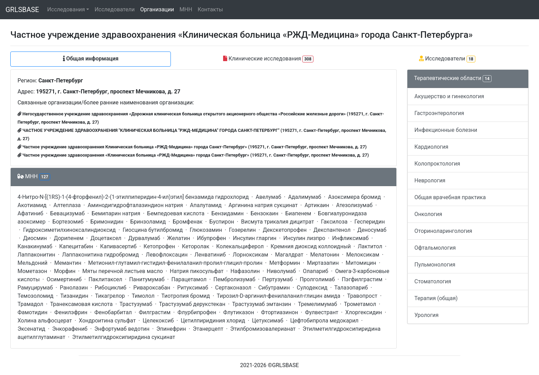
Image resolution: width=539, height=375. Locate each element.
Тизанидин (74, 296)
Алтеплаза (66, 205)
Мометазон (32, 271)
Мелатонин (324, 254)
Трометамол (360, 304)
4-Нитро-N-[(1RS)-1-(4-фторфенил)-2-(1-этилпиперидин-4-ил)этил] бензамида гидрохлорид (133, 197)
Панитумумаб (147, 279)
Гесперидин (369, 221)
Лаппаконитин (36, 254)
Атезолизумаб (354, 205)
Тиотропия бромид (185, 296)
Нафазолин (245, 271)
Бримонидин (106, 221)
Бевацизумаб (67, 213)
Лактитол (370, 246)
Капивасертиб (118, 246)
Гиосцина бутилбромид (153, 230)
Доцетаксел (105, 238)
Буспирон (221, 221)
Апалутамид (206, 205)
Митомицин (361, 263)
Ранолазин (74, 287)
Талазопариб (351, 287)
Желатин (178, 238)
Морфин (64, 271)
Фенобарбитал (113, 312)
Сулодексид (312, 287)
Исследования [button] (66, 9)
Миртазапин (323, 263)
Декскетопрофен (285, 230)
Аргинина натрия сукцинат (263, 205)
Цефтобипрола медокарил (324, 320)
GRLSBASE (22, 9)
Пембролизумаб (234, 279)
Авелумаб (268, 197)
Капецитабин (76, 246)
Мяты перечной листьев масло (122, 271)
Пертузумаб (277, 279)
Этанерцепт (208, 329)
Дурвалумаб (144, 238)
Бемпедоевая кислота (176, 213)
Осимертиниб (64, 279)
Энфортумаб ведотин (122, 329)
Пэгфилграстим (362, 279)
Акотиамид (32, 205)
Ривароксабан (151, 287)
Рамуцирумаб (35, 287)
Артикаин (317, 205)
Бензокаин (264, 213)
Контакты (210, 9)
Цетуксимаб (267, 320)
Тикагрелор (110, 296)
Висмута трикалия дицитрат (277, 221)
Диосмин (35, 238)
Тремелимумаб (317, 304)
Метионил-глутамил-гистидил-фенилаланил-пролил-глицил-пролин (175, 263)
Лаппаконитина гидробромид (100, 254)
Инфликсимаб (350, 238)
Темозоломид (36, 296)
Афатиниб (30, 213)
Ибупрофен (211, 238)
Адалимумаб (304, 197)
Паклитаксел (105, 279)
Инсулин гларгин (254, 238)
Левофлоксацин (167, 254)
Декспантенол (332, 230)
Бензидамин (227, 213)
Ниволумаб (281, 271)
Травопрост (362, 296)
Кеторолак (195, 246)
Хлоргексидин (363, 312)
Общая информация (91, 58)
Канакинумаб (35, 246)
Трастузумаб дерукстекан (192, 304)
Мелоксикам (362, 254)
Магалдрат (289, 254)
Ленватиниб (210, 254)
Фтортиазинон (279, 312)
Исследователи (114, 9)
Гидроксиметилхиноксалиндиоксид (69, 230)
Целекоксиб (158, 320)
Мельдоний (32, 263)
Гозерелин (242, 230)
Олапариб (315, 271)
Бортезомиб (68, 221)
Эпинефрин (171, 329)
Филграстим (154, 312)
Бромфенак (188, 221)
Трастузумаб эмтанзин (261, 304)
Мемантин (67, 263)
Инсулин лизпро (304, 238)
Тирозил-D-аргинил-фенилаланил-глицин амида (278, 296)
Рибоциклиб (110, 287)
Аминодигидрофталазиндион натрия (135, 205)
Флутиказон (238, 312)
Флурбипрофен (196, 312)
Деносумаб (372, 230)
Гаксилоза (334, 221)
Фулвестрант (321, 312)
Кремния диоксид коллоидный (311, 246)
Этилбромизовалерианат (263, 329)
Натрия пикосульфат (196, 271)
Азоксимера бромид (354, 197)
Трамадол (30, 304)
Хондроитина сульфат (107, 320)
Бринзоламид (148, 221)
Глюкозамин (206, 230)
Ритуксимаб (192, 287)
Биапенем (298, 213)
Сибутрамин (274, 287)
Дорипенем (69, 238)
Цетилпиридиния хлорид (213, 320)
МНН (185, 9)
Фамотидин (32, 312)
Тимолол (143, 296)
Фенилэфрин (70, 312)
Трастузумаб (136, 304)
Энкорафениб (70, 329)
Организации (157, 9)
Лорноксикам (250, 254)
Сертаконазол (233, 287)
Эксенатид (31, 329)
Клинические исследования (268, 58)
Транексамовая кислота (81, 304)
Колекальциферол (240, 246)
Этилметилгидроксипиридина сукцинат (123, 337)
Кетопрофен (159, 246)
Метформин (284, 263)
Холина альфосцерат (45, 320)
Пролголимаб (317, 279)
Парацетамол (189, 279)
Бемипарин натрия (115, 213)
